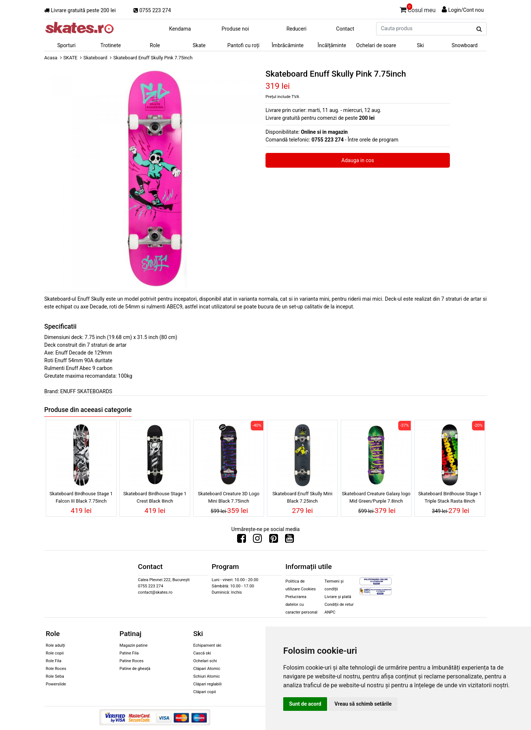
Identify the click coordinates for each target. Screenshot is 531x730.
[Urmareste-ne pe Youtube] (289, 540)
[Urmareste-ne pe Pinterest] (273, 540)
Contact (345, 29)
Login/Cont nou (466, 10)
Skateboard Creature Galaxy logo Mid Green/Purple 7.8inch (376, 497)
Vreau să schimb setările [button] (363, 704)
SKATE (70, 57)
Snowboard (465, 45)
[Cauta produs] (479, 29)
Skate (198, 45)
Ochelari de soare (376, 45)
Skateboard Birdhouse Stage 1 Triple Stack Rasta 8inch (450, 497)
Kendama (180, 29)
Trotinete (110, 45)
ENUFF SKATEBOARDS (86, 391)
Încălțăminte (331, 45)
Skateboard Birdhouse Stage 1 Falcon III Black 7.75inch (81, 497)
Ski (420, 45)
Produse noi (235, 29)
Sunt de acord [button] (305, 704)
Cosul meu (418, 9)
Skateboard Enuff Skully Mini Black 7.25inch (303, 497)
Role (155, 45)
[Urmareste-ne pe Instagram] (257, 540)
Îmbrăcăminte (287, 45)
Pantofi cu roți (244, 45)
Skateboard (95, 57)
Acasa (51, 57)
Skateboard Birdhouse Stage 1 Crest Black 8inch (155, 497)
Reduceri (297, 29)
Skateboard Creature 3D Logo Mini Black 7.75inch (228, 497)
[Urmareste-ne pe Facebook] (241, 540)
